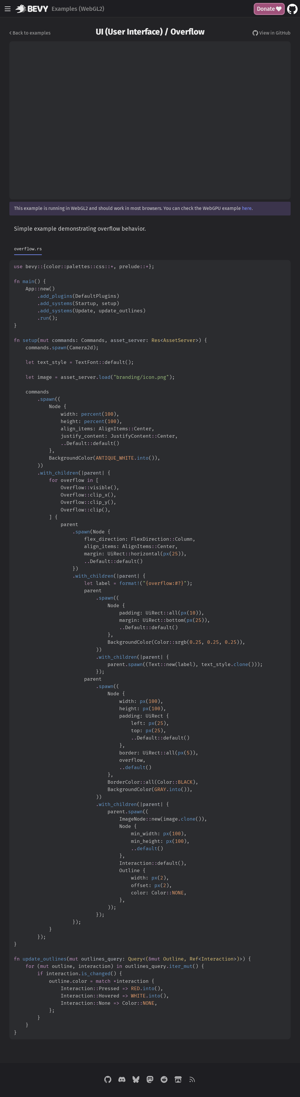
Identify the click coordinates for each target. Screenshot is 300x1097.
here (247, 208)
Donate (269, 9)
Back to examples (29, 33)
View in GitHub (272, 33)
